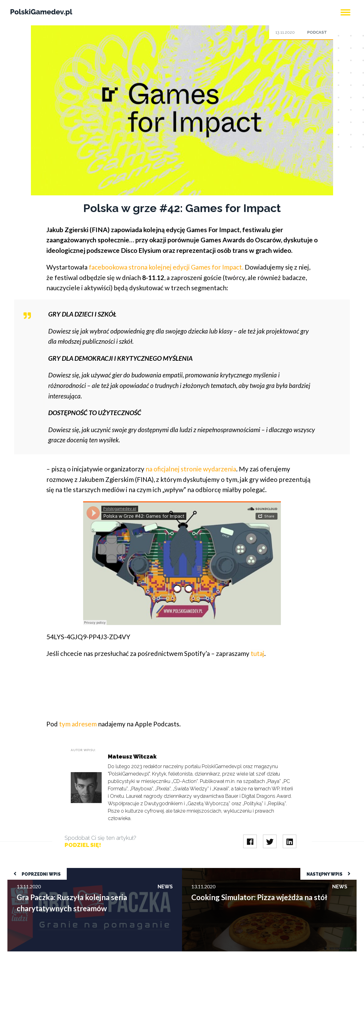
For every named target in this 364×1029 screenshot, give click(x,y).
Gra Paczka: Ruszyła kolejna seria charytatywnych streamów (71, 871)
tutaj (257, 653)
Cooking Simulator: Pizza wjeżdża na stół (225, 871)
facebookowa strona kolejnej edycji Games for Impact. (166, 267)
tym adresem (78, 724)
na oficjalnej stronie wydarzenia (191, 469)
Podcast (317, 32)
